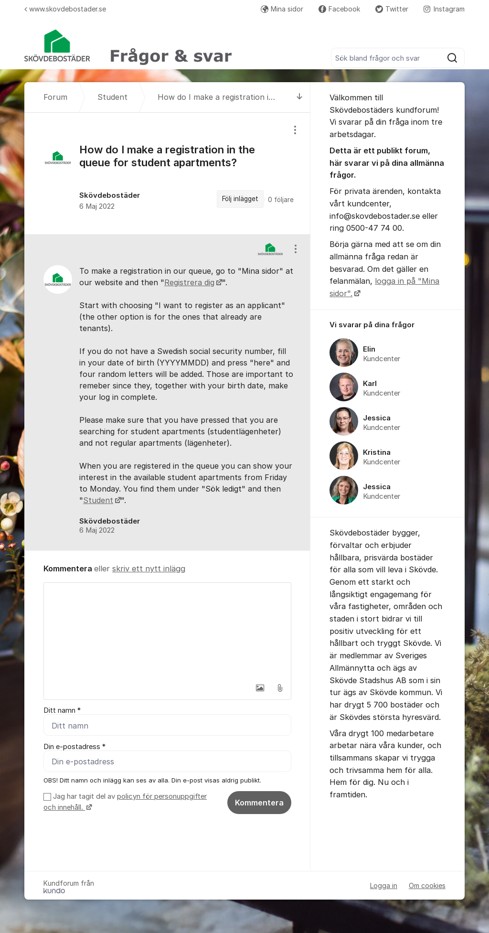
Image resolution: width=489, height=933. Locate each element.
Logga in (383, 885)
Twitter (391, 9)
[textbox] (167, 630)
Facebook (339, 9)
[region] (167, 173)
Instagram (444, 9)
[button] (260, 687)
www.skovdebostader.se (65, 9)
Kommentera (259, 802)
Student (98, 500)
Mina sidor (282, 9)
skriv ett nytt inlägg (148, 568)
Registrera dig (189, 282)
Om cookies (427, 885)
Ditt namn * (62, 710)
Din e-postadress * (74, 746)
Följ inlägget (240, 199)
